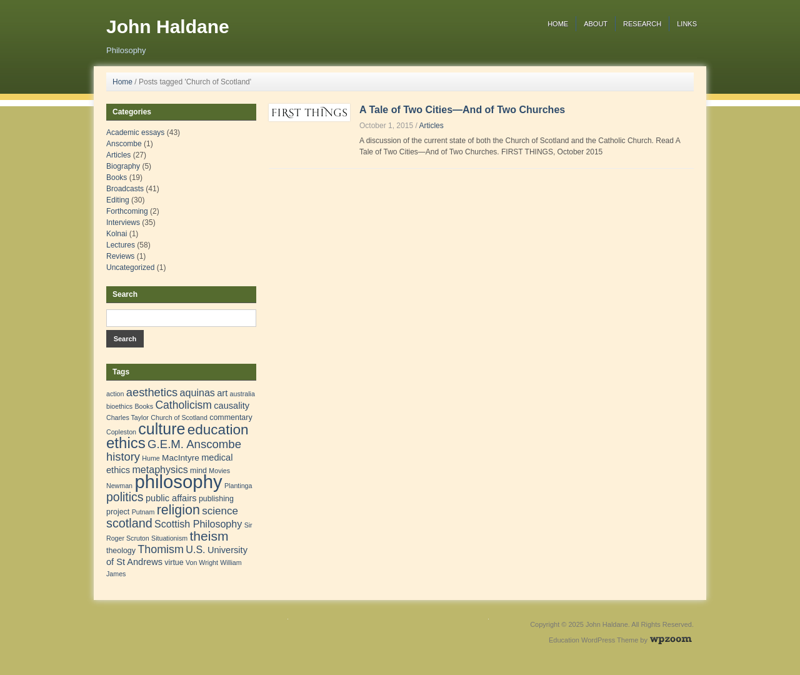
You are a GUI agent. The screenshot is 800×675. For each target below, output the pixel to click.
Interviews (123, 222)
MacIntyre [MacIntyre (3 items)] (180, 457)
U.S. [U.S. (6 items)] (195, 549)
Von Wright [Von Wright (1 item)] (202, 562)
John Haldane (167, 26)
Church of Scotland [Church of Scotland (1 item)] (179, 417)
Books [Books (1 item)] (143, 406)
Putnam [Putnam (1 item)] (143, 512)
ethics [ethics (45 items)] (126, 442)
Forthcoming (127, 211)
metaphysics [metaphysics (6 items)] (160, 469)
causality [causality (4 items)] (231, 406)
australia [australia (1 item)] (242, 394)
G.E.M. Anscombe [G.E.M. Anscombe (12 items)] (194, 444)
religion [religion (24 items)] (178, 510)
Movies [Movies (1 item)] (219, 470)
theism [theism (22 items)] (208, 536)
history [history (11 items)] (123, 456)
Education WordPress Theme (593, 640)
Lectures (120, 245)
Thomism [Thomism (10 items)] (161, 549)
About (596, 24)
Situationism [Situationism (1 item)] (169, 538)
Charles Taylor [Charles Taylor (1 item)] (127, 417)
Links (687, 24)
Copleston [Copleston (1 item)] (121, 432)
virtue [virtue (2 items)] (173, 562)
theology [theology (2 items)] (121, 550)
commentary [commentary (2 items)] (230, 417)
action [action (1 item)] (115, 394)
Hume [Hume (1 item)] (150, 458)
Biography (123, 166)
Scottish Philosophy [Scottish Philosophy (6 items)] (198, 523)
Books (116, 177)
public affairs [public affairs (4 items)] (171, 498)
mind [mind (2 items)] (198, 470)
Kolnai (116, 233)
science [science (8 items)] (220, 511)
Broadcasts (125, 188)
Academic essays (135, 132)
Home (558, 24)
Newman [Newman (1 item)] (119, 485)
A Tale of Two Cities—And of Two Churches (462, 109)
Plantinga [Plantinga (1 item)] (238, 485)
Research (642, 24)
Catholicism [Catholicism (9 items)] (183, 405)
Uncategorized (130, 267)
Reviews (120, 256)
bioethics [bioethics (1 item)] (119, 406)
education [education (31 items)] (218, 430)
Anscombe (124, 143)
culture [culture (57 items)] (161, 429)
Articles (431, 125)
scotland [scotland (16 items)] (129, 523)
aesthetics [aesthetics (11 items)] (152, 392)
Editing (117, 200)
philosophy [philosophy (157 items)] (178, 481)
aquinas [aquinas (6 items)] (197, 392)
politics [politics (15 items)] (125, 497)
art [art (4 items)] (222, 393)
